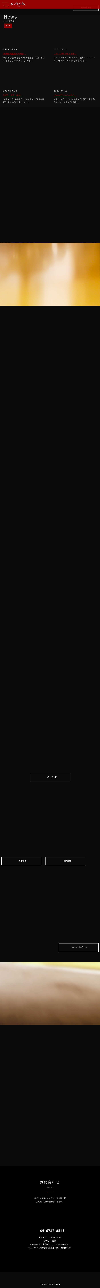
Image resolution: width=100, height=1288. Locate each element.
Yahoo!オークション (80, 945)
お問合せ (67, 861)
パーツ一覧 (51, 777)
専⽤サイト (23, 861)
